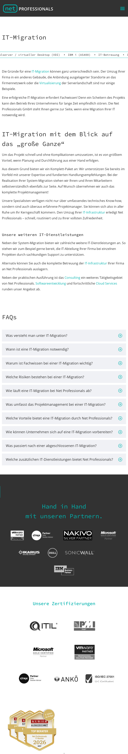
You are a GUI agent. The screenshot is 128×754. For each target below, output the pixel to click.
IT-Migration (40, 71)
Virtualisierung (50, 83)
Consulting (72, 277)
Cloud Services (106, 283)
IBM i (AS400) (79, 55)
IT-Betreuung (108, 55)
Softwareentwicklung (50, 283)
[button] (122, 8)
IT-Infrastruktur (94, 212)
